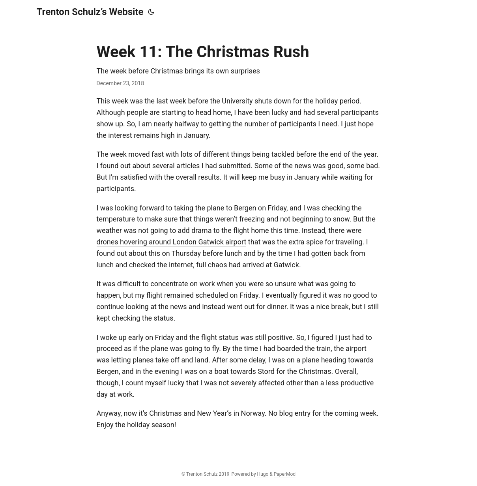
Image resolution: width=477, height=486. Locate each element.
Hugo (263, 474)
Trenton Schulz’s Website (90, 11)
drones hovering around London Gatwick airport (172, 242)
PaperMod (285, 474)
